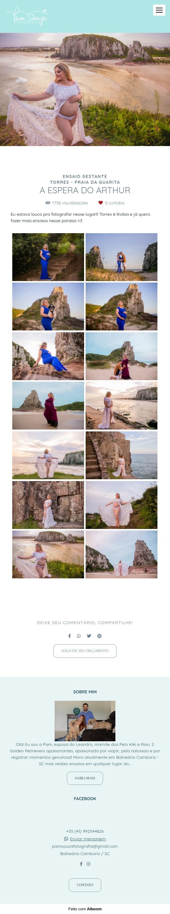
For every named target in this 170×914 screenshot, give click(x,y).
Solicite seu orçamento (84, 651)
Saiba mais (85, 778)
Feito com (85, 909)
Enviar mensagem (88, 839)
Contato (85, 885)
